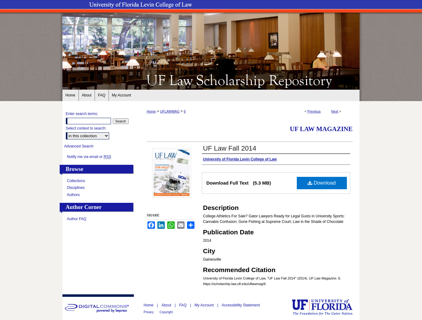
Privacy (149, 312)
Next (334, 111)
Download (322, 183)
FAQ (183, 305)
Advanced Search (79, 146)
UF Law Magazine (321, 129)
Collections (76, 181)
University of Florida (327, 307)
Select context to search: (86, 128)
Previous (314, 111)
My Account (204, 305)
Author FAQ (77, 219)
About (166, 305)
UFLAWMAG (170, 111)
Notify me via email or (89, 157)
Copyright (166, 312)
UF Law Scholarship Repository (211, 80)
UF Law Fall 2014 (229, 148)
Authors (73, 195)
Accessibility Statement (241, 305)
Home (151, 111)
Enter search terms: (82, 114)
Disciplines (76, 188)
